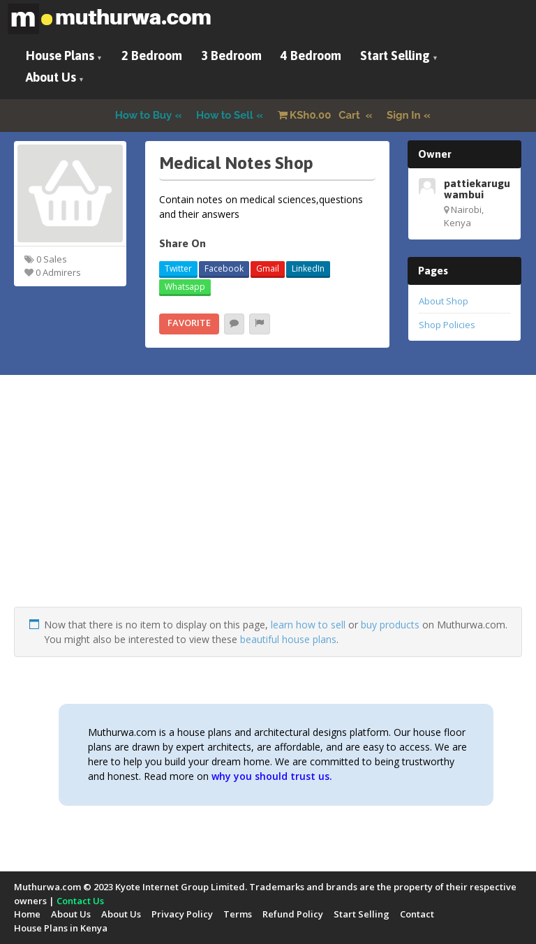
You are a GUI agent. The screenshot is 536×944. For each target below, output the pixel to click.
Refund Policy (292, 914)
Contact (417, 914)
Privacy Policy (182, 914)
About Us (51, 77)
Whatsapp (185, 287)
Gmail (267, 268)
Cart (320, 115)
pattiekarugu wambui (477, 188)
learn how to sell (308, 624)
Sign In (404, 115)
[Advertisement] (268, 509)
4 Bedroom (311, 55)
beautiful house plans (288, 639)
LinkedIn (308, 268)
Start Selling (395, 55)
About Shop (443, 301)
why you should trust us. (271, 776)
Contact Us (80, 900)
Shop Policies (447, 324)
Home (27, 914)
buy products (390, 624)
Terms (237, 914)
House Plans (60, 55)
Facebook (224, 268)
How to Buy (143, 115)
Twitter (178, 268)
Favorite (189, 322)
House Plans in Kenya (60, 928)
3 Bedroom (231, 55)
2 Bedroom (151, 55)
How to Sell (224, 115)
